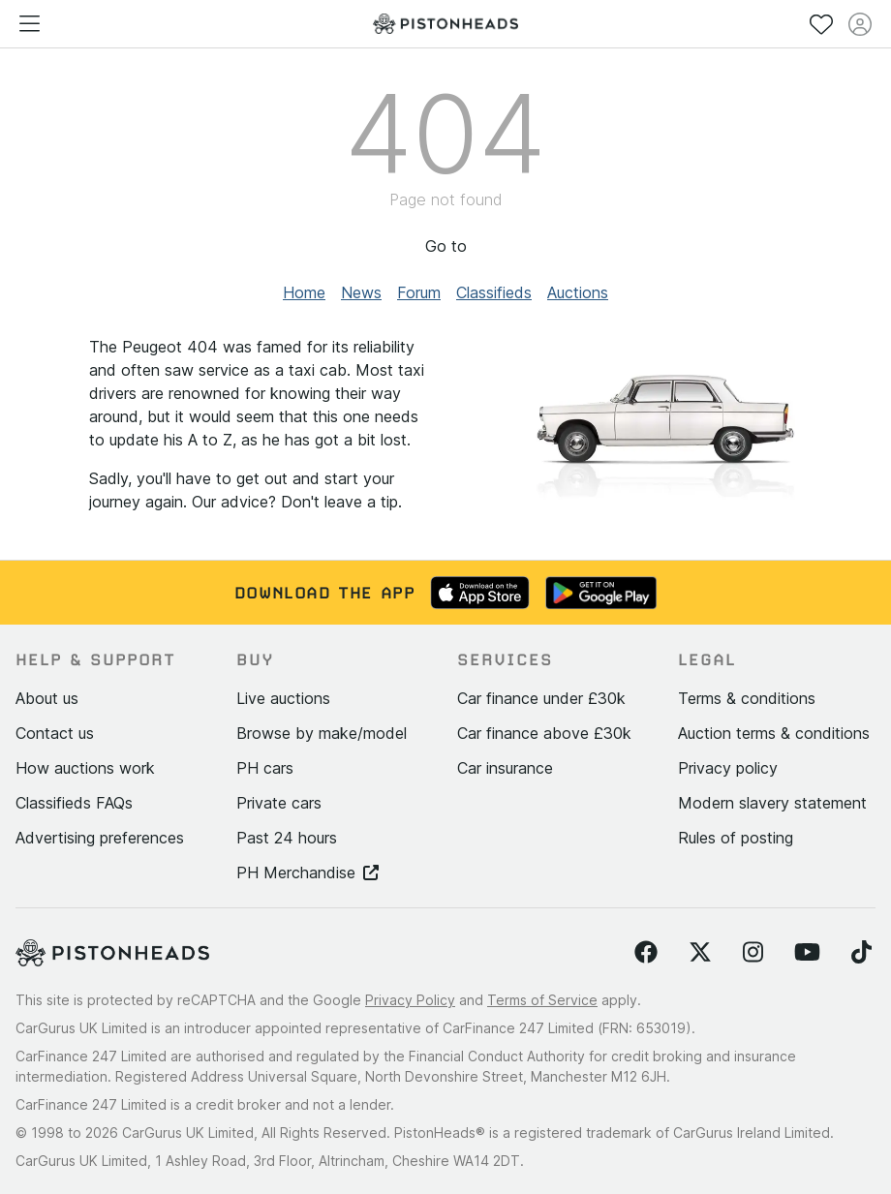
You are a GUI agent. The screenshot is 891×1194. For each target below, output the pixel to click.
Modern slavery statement (772, 802)
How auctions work (85, 768)
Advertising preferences (99, 837)
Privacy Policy (410, 1000)
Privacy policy (728, 768)
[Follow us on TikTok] (861, 953)
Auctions (577, 292)
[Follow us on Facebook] (645, 953)
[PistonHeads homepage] (445, 24)
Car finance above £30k (544, 733)
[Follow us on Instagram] (753, 953)
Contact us (54, 733)
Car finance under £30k (541, 698)
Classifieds (494, 292)
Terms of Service (542, 1000)
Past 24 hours (286, 837)
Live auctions (283, 698)
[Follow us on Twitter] (700, 953)
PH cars (264, 768)
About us (46, 698)
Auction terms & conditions (774, 733)
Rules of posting (735, 837)
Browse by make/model (321, 733)
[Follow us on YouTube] (807, 953)
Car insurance (505, 768)
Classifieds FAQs (74, 802)
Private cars (279, 802)
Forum (419, 292)
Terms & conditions (746, 698)
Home (304, 292)
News (361, 292)
